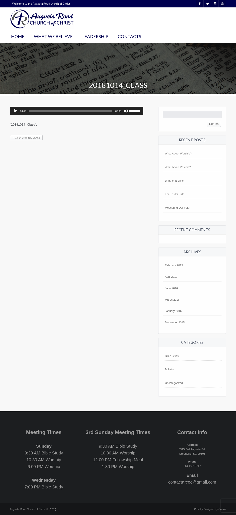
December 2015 (175, 322)
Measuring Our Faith (177, 207)
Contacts (129, 36)
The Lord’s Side (174, 194)
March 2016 (172, 299)
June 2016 (171, 288)
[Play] (15, 111)
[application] (77, 111)
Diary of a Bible (174, 180)
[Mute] (126, 111)
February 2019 (174, 265)
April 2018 (171, 276)
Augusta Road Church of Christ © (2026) (33, 509)
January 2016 (173, 311)
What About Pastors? (178, 167)
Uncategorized (174, 383)
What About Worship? (178, 153)
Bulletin (169, 369)
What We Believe (53, 36)
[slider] (70, 111)
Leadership (95, 36)
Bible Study (172, 356)
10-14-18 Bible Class (26, 137)
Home (17, 36)
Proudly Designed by (210, 509)
